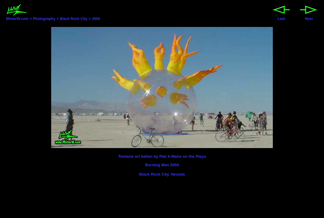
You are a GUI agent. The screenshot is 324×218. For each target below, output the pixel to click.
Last (281, 17)
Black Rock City (74, 19)
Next (309, 17)
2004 (96, 19)
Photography (44, 19)
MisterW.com (17, 17)
